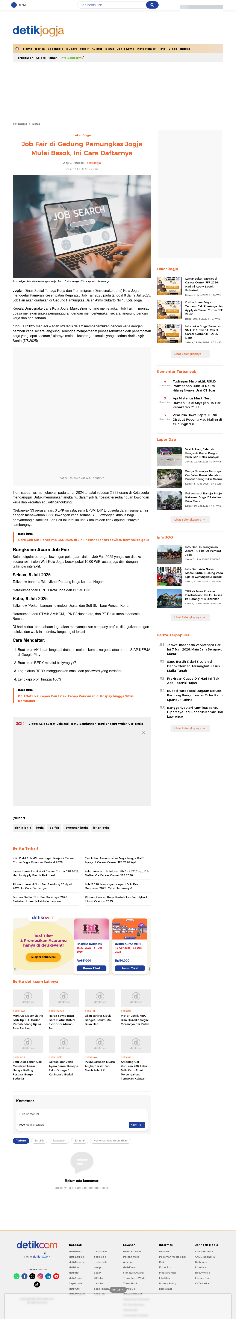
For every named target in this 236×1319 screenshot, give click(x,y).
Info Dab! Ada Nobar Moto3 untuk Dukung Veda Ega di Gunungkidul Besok (204, 572)
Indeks (185, 48)
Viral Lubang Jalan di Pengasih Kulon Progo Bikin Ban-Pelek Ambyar (202, 453)
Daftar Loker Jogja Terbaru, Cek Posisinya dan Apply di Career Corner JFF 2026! (204, 308)
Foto (162, 48)
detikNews (75, 1251)
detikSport (75, 1278)
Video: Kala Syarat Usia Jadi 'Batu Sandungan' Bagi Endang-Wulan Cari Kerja (86, 723)
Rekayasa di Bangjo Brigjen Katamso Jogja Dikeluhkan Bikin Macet (204, 497)
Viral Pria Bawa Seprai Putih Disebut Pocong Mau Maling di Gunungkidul (197, 419)
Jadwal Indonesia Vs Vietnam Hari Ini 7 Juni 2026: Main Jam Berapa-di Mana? (195, 649)
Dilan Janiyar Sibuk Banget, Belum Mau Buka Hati (98, 1020)
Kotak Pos (165, 1267)
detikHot (74, 1272)
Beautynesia (202, 1272)
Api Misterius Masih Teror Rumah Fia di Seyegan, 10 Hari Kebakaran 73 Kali (197, 402)
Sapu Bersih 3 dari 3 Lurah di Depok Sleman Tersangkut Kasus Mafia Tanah (193, 666)
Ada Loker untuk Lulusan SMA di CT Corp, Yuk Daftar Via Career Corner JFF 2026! (117, 873)
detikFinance (77, 1262)
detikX (97, 1272)
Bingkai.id (129, 1288)
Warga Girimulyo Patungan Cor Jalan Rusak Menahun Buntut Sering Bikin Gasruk (203, 475)
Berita (40, 48)
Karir (162, 1262)
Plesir (84, 48)
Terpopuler (24, 57)
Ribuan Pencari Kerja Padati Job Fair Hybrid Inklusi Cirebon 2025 (116, 899)
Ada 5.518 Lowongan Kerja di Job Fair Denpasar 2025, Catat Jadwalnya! (111, 886)
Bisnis (109, 48)
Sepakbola (55, 48)
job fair (54, 827)
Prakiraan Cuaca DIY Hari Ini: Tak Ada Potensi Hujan (193, 681)
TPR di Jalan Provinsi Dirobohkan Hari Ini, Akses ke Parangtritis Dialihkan (203, 595)
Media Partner (167, 1272)
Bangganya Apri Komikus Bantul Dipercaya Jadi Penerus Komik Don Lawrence (195, 712)
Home (27, 48)
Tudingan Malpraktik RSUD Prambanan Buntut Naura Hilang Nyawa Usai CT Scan (194, 385)
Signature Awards (134, 1272)
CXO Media (202, 1283)
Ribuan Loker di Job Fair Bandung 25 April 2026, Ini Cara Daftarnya (42, 886)
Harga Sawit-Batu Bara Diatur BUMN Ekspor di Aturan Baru (62, 1022)
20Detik (98, 1278)
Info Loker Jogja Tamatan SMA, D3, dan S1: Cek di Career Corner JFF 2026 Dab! (203, 332)
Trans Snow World (134, 1278)
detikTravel (100, 1251)
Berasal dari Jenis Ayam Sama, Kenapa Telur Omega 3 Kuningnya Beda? (63, 1068)
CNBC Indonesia (205, 1256)
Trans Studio (131, 1283)
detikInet (74, 1267)
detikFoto (99, 1283)
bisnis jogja (22, 827)
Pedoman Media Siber (172, 1256)
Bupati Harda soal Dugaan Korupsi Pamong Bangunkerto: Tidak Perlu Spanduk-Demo (195, 695)
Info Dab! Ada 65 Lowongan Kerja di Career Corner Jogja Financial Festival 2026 (43, 860)
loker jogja (101, 827)
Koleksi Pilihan (46, 57)
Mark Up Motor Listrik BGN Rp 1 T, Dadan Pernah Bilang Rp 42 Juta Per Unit (28, 1022)
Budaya (71, 48)
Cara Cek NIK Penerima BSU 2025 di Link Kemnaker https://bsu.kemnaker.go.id (83, 540)
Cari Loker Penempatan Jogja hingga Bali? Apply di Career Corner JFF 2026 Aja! (114, 860)
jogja (40, 827)
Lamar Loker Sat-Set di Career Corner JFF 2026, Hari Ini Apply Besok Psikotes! (46, 873)
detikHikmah (101, 1288)
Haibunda (201, 1262)
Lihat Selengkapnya (189, 353)
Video (173, 48)
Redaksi (164, 1251)
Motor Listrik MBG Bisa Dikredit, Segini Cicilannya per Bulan (135, 1020)
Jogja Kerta (125, 48)
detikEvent (129, 1267)
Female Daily (203, 1278)
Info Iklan (164, 1278)
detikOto (74, 1288)
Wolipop (99, 1267)
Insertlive (200, 1267)
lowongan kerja (76, 827)
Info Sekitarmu (72, 57)
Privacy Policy (167, 1283)
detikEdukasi (77, 1256)
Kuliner (97, 48)
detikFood (100, 1256)
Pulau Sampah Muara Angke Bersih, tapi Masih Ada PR (100, 1066)
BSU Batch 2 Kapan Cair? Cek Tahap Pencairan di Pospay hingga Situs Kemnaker (76, 698)
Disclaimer (165, 1288)
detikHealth (100, 1262)
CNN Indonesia (204, 1251)
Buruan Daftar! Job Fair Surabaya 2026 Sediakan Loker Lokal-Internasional (40, 899)
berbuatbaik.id (132, 1251)
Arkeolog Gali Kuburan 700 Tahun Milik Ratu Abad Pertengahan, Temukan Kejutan (134, 1070)
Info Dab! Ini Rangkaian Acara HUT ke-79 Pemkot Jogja (203, 550)
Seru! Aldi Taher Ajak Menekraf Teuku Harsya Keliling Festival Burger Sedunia (27, 1070)
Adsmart (128, 1262)
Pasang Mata (131, 1256)
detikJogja (20, 123)
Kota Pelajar (146, 48)
